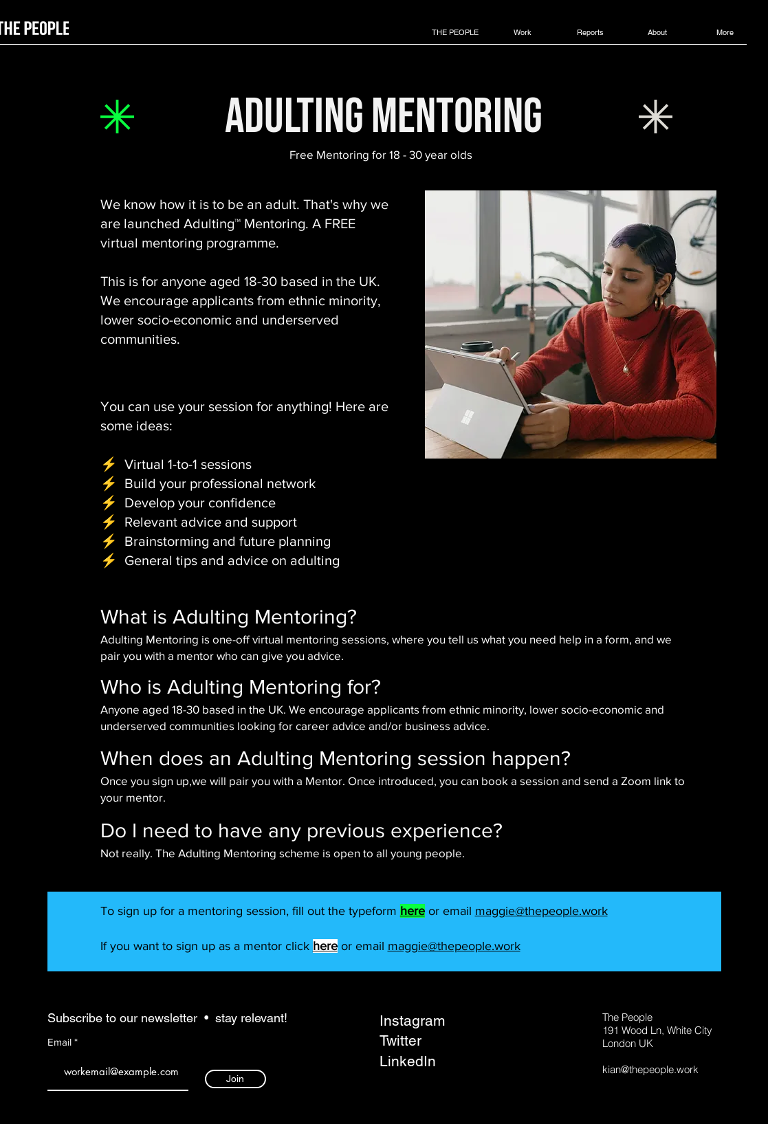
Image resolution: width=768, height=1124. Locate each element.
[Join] (235, 1079)
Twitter (400, 1040)
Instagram (413, 1020)
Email (60, 1042)
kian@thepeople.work (650, 1069)
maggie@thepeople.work (541, 911)
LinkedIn (408, 1061)
